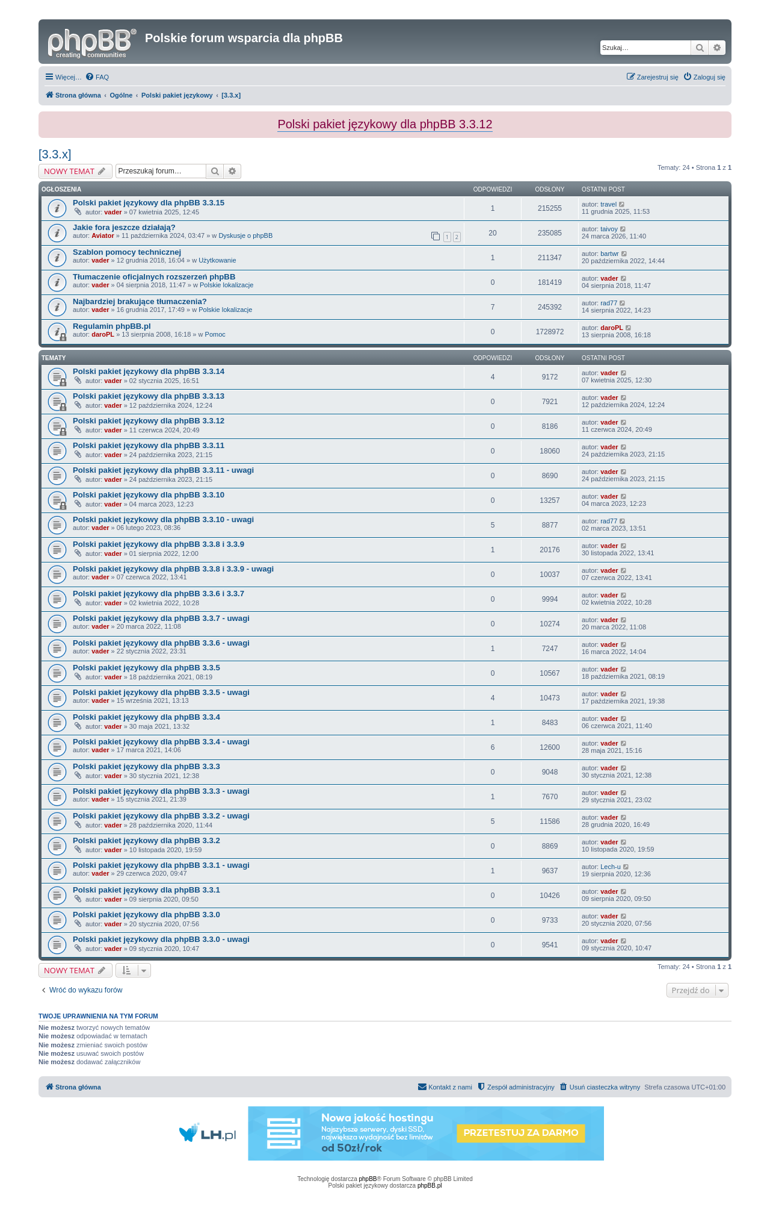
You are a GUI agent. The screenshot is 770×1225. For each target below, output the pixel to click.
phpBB (368, 1179)
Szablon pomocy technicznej (127, 252)
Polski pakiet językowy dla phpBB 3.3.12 (148, 420)
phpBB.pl (429, 1185)
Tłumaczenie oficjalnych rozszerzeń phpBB (154, 276)
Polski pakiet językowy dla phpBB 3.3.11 (148, 445)
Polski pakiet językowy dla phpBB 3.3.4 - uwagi (161, 741)
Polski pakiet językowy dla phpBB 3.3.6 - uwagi (161, 642)
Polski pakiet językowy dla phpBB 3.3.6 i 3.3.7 (158, 593)
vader (113, 212)
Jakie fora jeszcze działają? (124, 227)
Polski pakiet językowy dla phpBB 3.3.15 (148, 202)
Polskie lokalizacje (226, 284)
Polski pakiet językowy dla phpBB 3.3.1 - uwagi (161, 865)
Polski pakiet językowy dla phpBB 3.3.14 (148, 371)
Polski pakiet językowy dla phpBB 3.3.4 (146, 717)
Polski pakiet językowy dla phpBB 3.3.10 (148, 494)
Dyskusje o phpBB (245, 235)
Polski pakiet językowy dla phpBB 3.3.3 (146, 766)
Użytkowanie (217, 260)
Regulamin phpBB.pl (112, 326)
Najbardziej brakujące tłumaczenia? (140, 301)
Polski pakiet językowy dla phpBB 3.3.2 (146, 840)
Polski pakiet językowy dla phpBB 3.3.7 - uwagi (161, 618)
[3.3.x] (54, 154)
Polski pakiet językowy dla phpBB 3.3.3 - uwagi (161, 791)
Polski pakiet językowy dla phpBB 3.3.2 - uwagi (161, 815)
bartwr (609, 253)
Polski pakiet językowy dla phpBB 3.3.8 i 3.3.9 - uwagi (173, 568)
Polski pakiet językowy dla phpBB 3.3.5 (146, 667)
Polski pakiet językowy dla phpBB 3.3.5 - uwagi (161, 692)
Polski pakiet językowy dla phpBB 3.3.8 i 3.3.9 (158, 544)
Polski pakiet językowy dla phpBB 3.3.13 (148, 396)
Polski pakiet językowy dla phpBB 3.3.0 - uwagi (161, 939)
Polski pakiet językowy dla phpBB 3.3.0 (146, 914)
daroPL (102, 334)
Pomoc (215, 334)
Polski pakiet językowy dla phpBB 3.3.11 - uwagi (163, 470)
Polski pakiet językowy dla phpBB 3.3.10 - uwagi (163, 519)
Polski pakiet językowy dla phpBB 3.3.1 (146, 889)
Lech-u (610, 866)
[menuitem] (97, 77)
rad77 (608, 303)
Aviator (102, 235)
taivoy (609, 228)
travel (608, 204)
